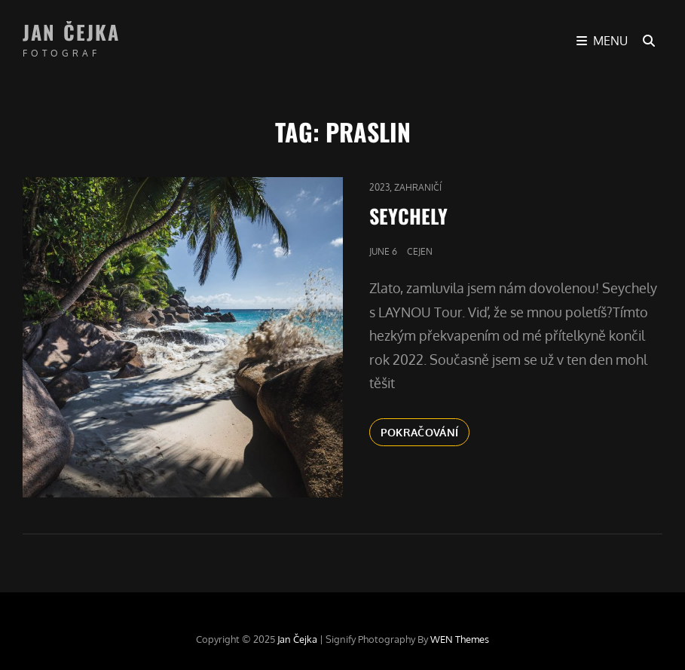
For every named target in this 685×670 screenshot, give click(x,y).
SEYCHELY (408, 216)
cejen (420, 251)
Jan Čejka (71, 32)
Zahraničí (418, 187)
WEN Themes (459, 639)
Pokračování (425, 431)
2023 (379, 187)
